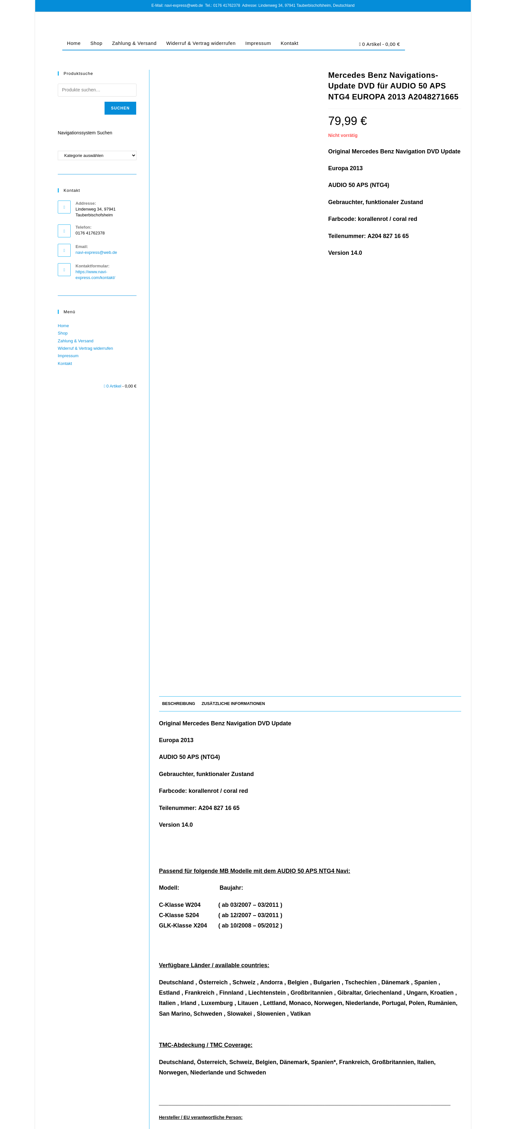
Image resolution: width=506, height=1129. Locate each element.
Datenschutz (378, 1121)
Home (74, 43)
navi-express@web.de (96, 252)
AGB (359, 1121)
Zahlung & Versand (134, 43)
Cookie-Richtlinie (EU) (412, 1121)
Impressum (258, 43)
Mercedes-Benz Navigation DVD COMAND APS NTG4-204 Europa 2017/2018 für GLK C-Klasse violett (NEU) (310, 1026)
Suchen (120, 108)
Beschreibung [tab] (178, 302)
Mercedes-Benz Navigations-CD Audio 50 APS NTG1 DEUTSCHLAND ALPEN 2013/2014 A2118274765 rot (207, 1026)
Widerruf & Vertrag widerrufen (201, 43)
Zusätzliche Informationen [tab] (233, 302)
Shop (96, 43)
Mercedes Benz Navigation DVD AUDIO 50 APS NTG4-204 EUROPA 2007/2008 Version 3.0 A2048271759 (413, 1026)
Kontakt (290, 43)
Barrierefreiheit (448, 1121)
